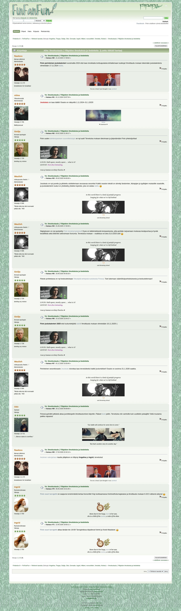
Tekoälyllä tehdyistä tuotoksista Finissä (89, 279)
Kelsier (103, 39)
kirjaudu (23, 18)
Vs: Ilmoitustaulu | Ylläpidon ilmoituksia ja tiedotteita (67, 56)
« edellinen (156, 43)
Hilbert (83, 39)
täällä (61, 66)
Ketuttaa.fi (96, 605)
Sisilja (63, 39)
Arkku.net (98, 603)
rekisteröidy (33, 18)
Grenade (73, 39)
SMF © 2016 (84, 587)
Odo (67, 39)
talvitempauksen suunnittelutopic (62, 139)
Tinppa (58, 39)
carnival (114, 89)
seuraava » (165, 43)
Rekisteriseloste (91, 598)
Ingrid (78, 39)
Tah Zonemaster (95, 589)
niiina (17, 95)
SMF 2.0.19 (74, 587)
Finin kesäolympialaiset (73, 231)
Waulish (18, 176)
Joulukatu (65, 369)
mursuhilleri (90, 39)
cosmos (103, 516)
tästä (104, 414)
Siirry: (145, 571)
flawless (18, 56)
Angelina (52, 39)
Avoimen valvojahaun (48, 457)
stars (107, 514)
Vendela (97, 39)
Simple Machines (93, 587)
